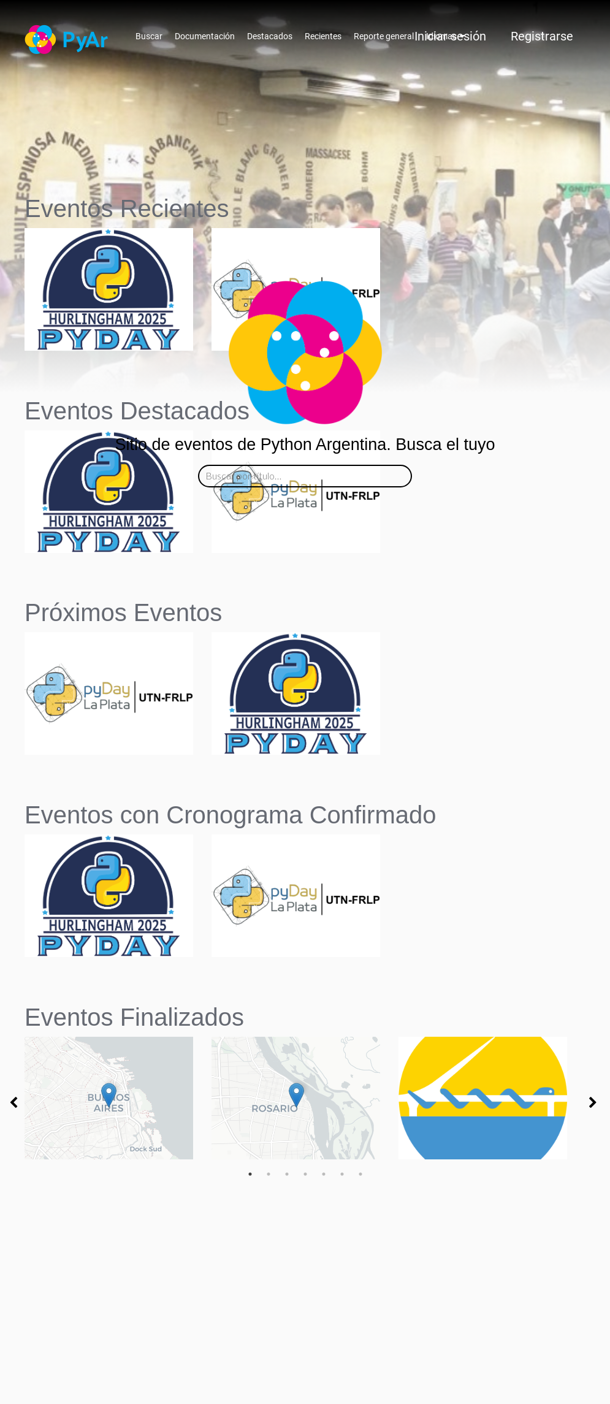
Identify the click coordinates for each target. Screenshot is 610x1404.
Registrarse (542, 36)
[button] (109, 531)
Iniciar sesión (450, 36)
